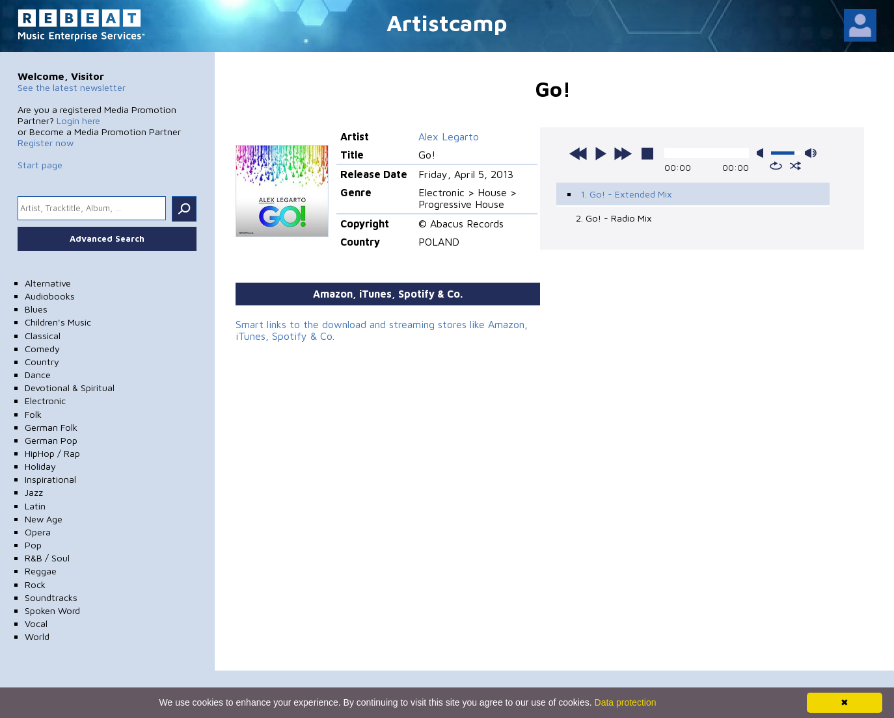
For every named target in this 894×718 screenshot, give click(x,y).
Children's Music (58, 321)
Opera (38, 531)
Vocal (36, 623)
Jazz (34, 492)
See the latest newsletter (72, 87)
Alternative (48, 282)
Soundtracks (51, 597)
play (601, 153)
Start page (40, 164)
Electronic (45, 400)
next (623, 153)
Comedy (42, 348)
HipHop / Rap (52, 453)
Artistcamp (447, 22)
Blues (36, 308)
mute (762, 153)
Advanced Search (107, 238)
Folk (33, 414)
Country (42, 361)
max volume (811, 153)
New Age (43, 518)
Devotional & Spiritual (70, 387)
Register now (46, 142)
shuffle (795, 166)
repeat (776, 166)
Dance (38, 374)
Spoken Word (52, 610)
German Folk (51, 427)
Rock (35, 584)
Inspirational (50, 479)
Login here (78, 120)
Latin (35, 505)
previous (578, 153)
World (37, 636)
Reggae (41, 570)
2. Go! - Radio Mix (614, 218)
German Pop (51, 440)
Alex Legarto (448, 136)
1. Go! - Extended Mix (626, 193)
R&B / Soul (47, 557)
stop (647, 153)
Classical (43, 335)
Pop (33, 544)
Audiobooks (50, 295)
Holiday (40, 466)
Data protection (626, 702)
